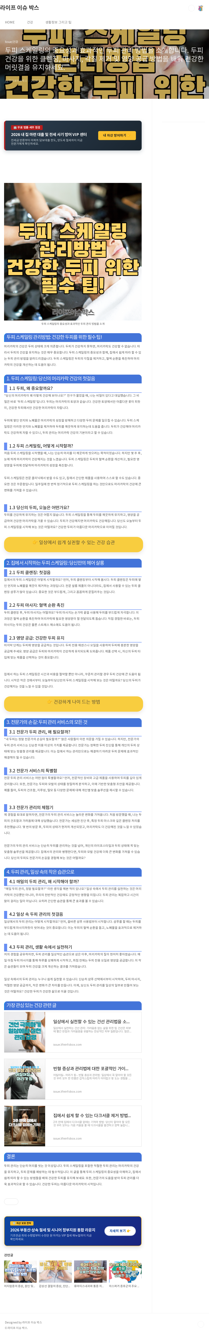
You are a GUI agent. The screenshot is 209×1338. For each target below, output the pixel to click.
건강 (30, 22)
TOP (201, 1324)
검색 (191, 8)
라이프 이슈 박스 (19, 8)
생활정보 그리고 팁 (58, 22)
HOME (10, 22)
